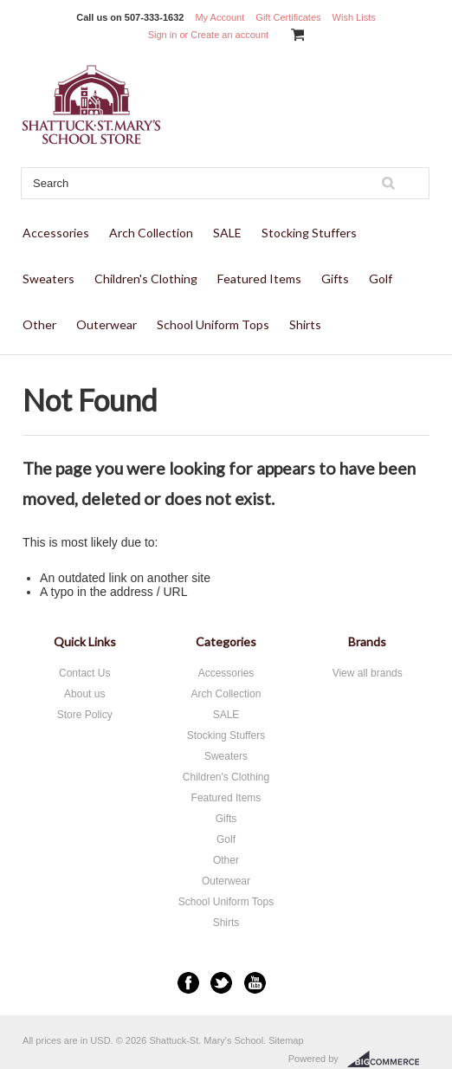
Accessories (56, 232)
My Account (219, 17)
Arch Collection (151, 232)
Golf (380, 278)
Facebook (188, 983)
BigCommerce (388, 1059)
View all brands (368, 673)
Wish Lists (354, 17)
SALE (227, 232)
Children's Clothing (145, 278)
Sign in (163, 34)
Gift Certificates (287, 17)
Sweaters (48, 278)
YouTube (255, 983)
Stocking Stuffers (309, 232)
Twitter (221, 983)
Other (39, 324)
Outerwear (106, 324)
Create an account (229, 34)
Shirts (305, 324)
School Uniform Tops (213, 324)
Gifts (335, 278)
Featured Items (259, 278)
